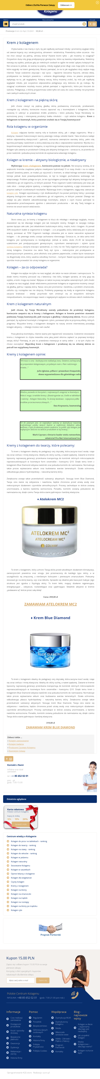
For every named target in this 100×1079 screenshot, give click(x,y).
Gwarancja (15, 1043)
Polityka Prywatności (38, 1045)
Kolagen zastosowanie (19, 740)
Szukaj (84, 24)
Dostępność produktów (16, 1025)
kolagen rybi (12, 193)
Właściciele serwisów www (61, 1033)
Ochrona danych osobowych (40, 1031)
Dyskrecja (15, 1047)
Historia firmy (16, 1058)
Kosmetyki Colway (17, 751)
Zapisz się (43, 980)
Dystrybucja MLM (63, 1018)
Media (58, 1028)
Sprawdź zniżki (21, 824)
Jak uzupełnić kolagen (83, 1036)
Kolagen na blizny (19, 890)
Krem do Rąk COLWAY (24, 31)
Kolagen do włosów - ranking (24, 853)
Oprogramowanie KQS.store (19, 1072)
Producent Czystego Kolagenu (22, 747)
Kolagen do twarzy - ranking (23, 845)
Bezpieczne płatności (15, 1038)
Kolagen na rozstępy (20, 902)
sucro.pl (46, 1072)
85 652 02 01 (19, 775)
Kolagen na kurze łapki (85, 1051)
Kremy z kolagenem (20, 886)
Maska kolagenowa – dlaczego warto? (85, 1044)
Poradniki (37, 1022)
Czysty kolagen (17, 882)
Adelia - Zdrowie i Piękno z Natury (62, 1039)
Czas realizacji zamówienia (16, 1019)
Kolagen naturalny (19, 861)
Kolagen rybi (16, 910)
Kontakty (37, 1036)
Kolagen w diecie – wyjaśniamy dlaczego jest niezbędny (85, 1027)
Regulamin (37, 1018)
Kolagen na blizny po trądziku (24, 906)
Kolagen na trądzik (19, 898)
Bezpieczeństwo (40, 1026)
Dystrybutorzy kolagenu (61, 1023)
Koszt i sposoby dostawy (17, 1031)
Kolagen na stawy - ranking (23, 849)
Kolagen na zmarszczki (21, 894)
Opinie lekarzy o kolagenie (23, 873)
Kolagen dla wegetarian (21, 878)
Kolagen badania (16, 744)
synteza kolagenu (14, 246)
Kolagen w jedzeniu (19, 857)
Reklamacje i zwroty (16, 1052)
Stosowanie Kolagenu (20, 865)
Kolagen (14, 132)
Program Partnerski (59, 1046)
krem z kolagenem (32, 165)
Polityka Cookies (40, 1051)
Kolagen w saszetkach (20, 869)
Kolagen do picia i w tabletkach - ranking (29, 841)
